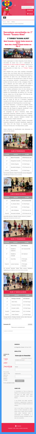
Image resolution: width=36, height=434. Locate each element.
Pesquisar (30, 10)
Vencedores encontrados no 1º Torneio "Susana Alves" (18, 33)
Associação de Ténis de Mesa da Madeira (14, 64)
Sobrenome (18, 373)
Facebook (30, 13)
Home (8, 21)
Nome (16, 366)
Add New (30, 324)
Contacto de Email (20, 360)
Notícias (13, 21)
